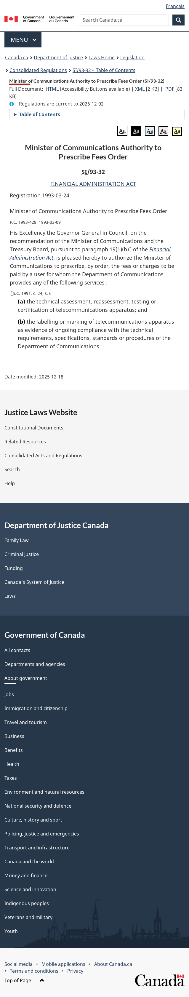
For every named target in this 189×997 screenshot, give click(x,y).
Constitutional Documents (33, 427)
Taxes (10, 778)
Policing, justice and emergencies (41, 833)
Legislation (132, 57)
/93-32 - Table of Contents (104, 70)
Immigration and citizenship (36, 708)
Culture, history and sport (33, 820)
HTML (52, 89)
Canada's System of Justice (34, 582)
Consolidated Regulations (38, 70)
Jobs (9, 694)
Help (9, 483)
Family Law (16, 540)
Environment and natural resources (44, 792)
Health (11, 764)
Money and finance (25, 875)
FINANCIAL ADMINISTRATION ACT (93, 183)
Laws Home (102, 57)
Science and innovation (30, 889)
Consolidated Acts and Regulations (43, 455)
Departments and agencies (34, 664)
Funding (13, 568)
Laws (10, 596)
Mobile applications (63, 964)
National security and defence (37, 806)
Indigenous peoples (26, 903)
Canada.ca (16, 57)
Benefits (13, 750)
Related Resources (25, 441)
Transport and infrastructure (37, 847)
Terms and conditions (34, 971)
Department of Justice (58, 57)
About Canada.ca (113, 964)
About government (25, 678)
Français (175, 6)
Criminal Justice (21, 554)
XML (140, 89)
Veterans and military (28, 917)
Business (14, 736)
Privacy (75, 971)
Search (12, 469)
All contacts (17, 650)
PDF (169, 89)
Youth (11, 931)
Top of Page (24, 980)
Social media (18, 964)
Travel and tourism (25, 722)
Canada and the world (29, 861)
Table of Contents (39, 114)
